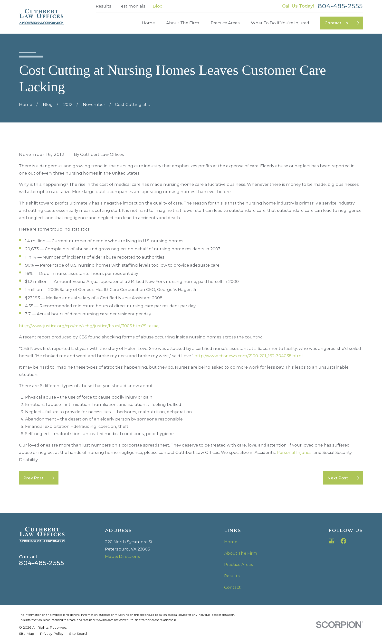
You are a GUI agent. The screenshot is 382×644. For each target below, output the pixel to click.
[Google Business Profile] (331, 541)
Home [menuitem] (148, 22)
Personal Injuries (294, 452)
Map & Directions (122, 556)
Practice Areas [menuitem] (225, 22)
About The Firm (240, 553)
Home (230, 541)
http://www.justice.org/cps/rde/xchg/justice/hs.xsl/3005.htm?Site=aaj (89, 325)
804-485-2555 (340, 6)
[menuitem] (26, 634)
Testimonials (132, 6)
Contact (232, 587)
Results (103, 6)
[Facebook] (343, 541)
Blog (158, 6)
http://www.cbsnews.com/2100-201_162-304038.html (248, 355)
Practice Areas (238, 564)
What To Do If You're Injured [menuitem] (280, 22)
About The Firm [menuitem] (182, 22)
